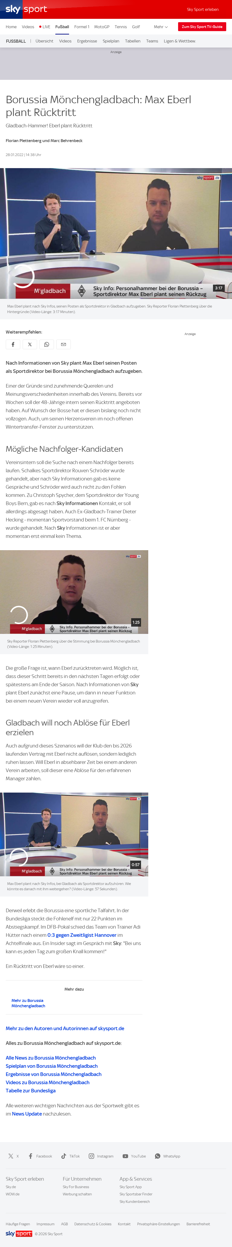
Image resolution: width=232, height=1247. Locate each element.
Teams (152, 41)
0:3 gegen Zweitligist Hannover (81, 935)
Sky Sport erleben (203, 9)
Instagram (100, 1156)
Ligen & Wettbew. (180, 41)
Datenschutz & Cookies (92, 1224)
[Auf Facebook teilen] (13, 344)
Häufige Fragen (18, 1224)
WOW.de (12, 1194)
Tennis (121, 26)
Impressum (46, 1224)
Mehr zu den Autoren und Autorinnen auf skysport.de (65, 1028)
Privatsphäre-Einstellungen (158, 1224)
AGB (64, 1224)
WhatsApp (166, 1156)
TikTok (69, 1156)
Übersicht (44, 41)
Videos (28, 26)
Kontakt (124, 1224)
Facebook (39, 1156)
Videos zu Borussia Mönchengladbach (48, 1082)
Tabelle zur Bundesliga (31, 1091)
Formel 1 (81, 26)
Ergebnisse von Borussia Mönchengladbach (54, 1074)
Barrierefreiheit (198, 1224)
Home (11, 26)
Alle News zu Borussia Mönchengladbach (51, 1058)
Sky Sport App (131, 1187)
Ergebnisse (87, 41)
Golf (136, 26)
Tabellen (133, 41)
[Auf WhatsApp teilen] (46, 344)
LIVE (46, 26)
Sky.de (11, 1187)
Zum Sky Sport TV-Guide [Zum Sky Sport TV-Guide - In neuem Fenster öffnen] (202, 27)
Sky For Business (76, 1187)
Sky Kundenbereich (135, 1201)
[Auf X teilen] (30, 344)
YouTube (133, 1156)
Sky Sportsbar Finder (136, 1194)
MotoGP (102, 26)
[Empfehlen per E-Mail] (63, 344)
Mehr (161, 26)
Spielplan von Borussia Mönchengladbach (52, 1066)
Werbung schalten (77, 1194)
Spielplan (111, 41)
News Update (27, 1114)
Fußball (62, 26)
